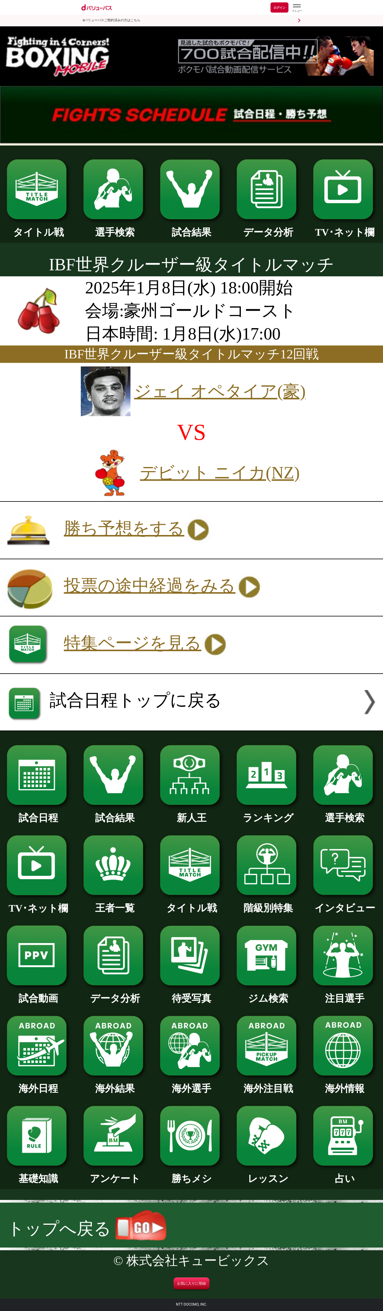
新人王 (191, 812)
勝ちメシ (191, 1173)
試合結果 (191, 227)
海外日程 (38, 1083)
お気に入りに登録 (191, 1283)
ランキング (268, 812)
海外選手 (191, 1083)
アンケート (115, 1173)
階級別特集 (268, 902)
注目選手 (344, 993)
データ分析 (268, 227)
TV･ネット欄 (344, 227)
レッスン (268, 1173)
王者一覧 (115, 902)
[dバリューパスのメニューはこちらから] (296, 8)
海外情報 (344, 1083)
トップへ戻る (86, 1228)
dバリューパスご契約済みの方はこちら (111, 20)
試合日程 (38, 812)
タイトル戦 (38, 227)
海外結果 (115, 1083)
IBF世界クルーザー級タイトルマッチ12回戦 (191, 354)
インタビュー (344, 902)
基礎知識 (38, 1173)
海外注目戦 (268, 1083)
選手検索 (115, 227)
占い (344, 1173)
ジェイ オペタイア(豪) (220, 391)
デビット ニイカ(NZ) (220, 472)
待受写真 (191, 993)
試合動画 (38, 993)
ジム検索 (268, 993)
